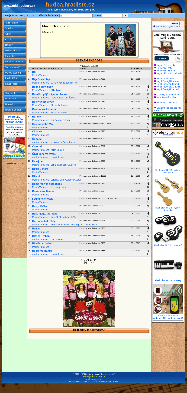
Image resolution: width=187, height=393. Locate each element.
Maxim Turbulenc (40, 75)
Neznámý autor (58, 187)
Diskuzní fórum (12, 50)
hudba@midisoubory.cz (93, 376)
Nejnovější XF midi (166, 70)
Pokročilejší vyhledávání (166, 26)
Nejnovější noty (164, 68)
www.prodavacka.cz (168, 314)
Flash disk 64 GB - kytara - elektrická (168, 170)
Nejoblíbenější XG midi (168, 84)
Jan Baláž (56, 165)
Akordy (8, 39)
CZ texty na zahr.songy (168, 94)
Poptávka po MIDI (14, 61)
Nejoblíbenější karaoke (168, 81)
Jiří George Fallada (60, 120)
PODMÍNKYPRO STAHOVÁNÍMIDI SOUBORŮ (14, 119)
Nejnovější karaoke (166, 65)
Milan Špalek (57, 150)
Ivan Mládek (57, 239)
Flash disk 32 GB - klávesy (168, 279)
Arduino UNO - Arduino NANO (168, 318)
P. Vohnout (69, 142)
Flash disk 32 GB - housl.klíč (168, 244)
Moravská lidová (59, 105)
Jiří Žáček (70, 97)
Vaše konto (10, 93)
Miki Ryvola (56, 90)
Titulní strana (11, 22)
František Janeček (60, 224)
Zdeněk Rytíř (72, 82)
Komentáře (10, 56)
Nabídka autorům (13, 109)
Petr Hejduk (76, 224)
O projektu (10, 104)
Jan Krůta (71, 217)
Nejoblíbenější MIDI (166, 78)
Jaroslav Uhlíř (57, 179)
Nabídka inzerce (14, 127)
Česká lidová (57, 157)
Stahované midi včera (167, 102)
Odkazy (9, 45)
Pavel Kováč (57, 97)
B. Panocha (56, 142)
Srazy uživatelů (12, 67)
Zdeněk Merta (57, 217)
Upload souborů (13, 72)
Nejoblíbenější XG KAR (168, 86)
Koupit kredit (11, 84)
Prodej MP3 (11, 78)
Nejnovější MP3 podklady (169, 73)
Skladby (9, 28)
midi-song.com (93, 379)
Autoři (8, 34)
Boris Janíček (69, 165)
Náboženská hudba (166, 97)
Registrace (10, 98)
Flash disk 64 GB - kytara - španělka (168, 208)
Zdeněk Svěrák (73, 179)
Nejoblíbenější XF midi (168, 89)
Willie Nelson (57, 82)
